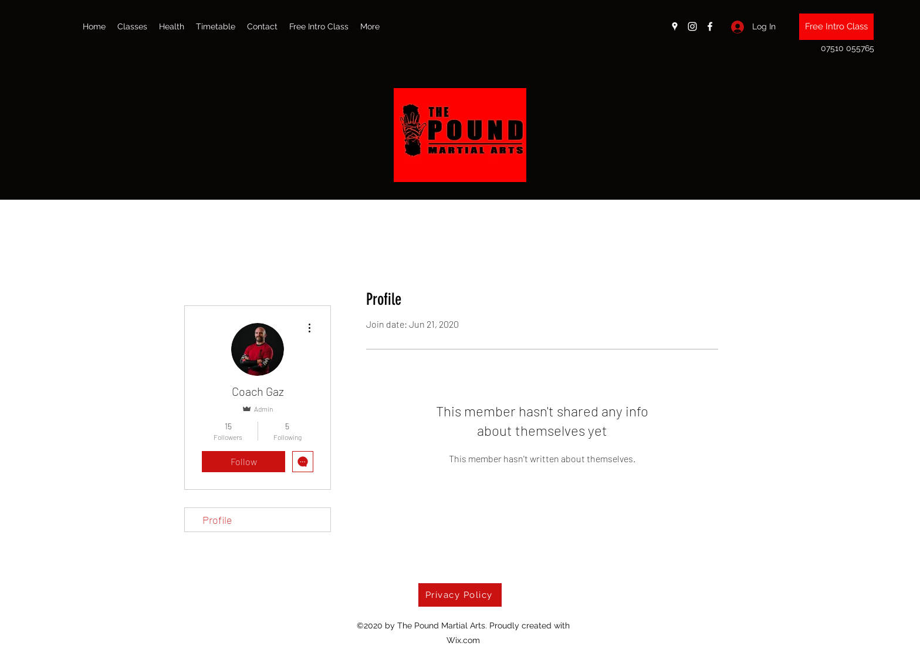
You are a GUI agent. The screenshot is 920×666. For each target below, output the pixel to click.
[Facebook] (710, 26)
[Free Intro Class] (836, 27)
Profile (217, 519)
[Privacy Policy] (460, 595)
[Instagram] (692, 26)
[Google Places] (675, 26)
